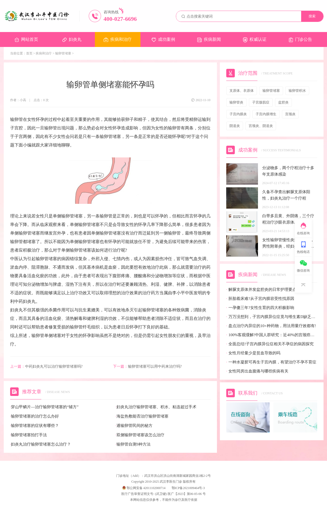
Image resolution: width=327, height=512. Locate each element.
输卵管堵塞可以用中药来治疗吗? (147, 366)
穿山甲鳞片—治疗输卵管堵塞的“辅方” (44, 407)
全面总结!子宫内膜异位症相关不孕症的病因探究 (270, 344)
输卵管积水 (297, 91)
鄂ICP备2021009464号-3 (188, 488)
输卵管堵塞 (63, 53)
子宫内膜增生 (266, 114)
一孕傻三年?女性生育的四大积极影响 (260, 308)
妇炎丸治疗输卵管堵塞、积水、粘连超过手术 (156, 407)
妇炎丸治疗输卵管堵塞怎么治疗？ (40, 444)
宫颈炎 (290, 114)
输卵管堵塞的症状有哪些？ (34, 426)
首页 (29, 53)
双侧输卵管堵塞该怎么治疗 (140, 435)
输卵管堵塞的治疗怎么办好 (34, 416)
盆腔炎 (283, 102)
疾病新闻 (209, 39)
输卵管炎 (236, 102)
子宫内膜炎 (238, 114)
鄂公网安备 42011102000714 (143, 488)
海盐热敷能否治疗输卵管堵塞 (142, 416)
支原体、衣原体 (241, 91)
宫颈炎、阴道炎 (261, 126)
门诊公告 (300, 39)
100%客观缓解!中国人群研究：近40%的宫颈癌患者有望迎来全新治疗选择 (271, 335)
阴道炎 (234, 126)
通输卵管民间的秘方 (134, 426)
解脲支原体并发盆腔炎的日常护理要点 (261, 290)
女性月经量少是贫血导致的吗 (253, 353)
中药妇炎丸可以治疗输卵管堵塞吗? (46, 366)
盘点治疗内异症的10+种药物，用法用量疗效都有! (271, 326)
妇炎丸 (72, 39)
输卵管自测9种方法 (133, 444)
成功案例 (163, 39)
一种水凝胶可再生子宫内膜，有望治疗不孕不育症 (271, 362)
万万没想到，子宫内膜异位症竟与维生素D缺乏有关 (271, 317)
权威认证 (255, 39)
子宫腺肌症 (260, 102)
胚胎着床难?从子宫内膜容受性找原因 (260, 299)
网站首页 (26, 39)
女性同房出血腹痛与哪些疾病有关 (257, 371)
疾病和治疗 (118, 39)
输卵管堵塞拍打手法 (28, 435)
